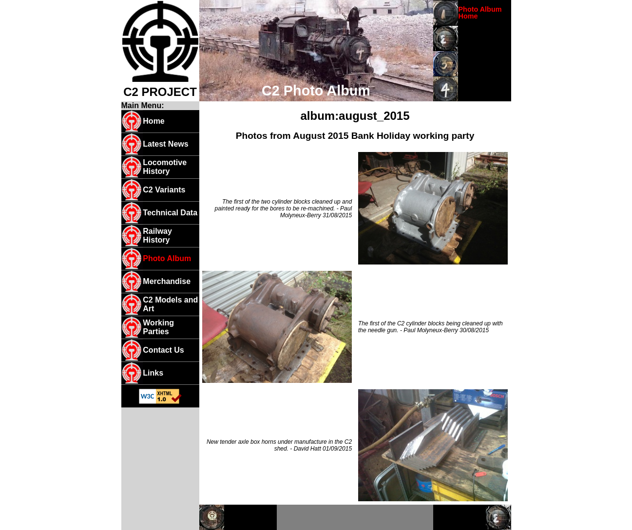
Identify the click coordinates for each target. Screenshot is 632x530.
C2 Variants (164, 190)
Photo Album (167, 258)
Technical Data (170, 212)
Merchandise (167, 281)
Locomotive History (165, 166)
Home (153, 121)
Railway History (157, 235)
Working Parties (158, 327)
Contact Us (163, 350)
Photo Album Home (480, 12)
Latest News (165, 144)
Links (153, 373)
